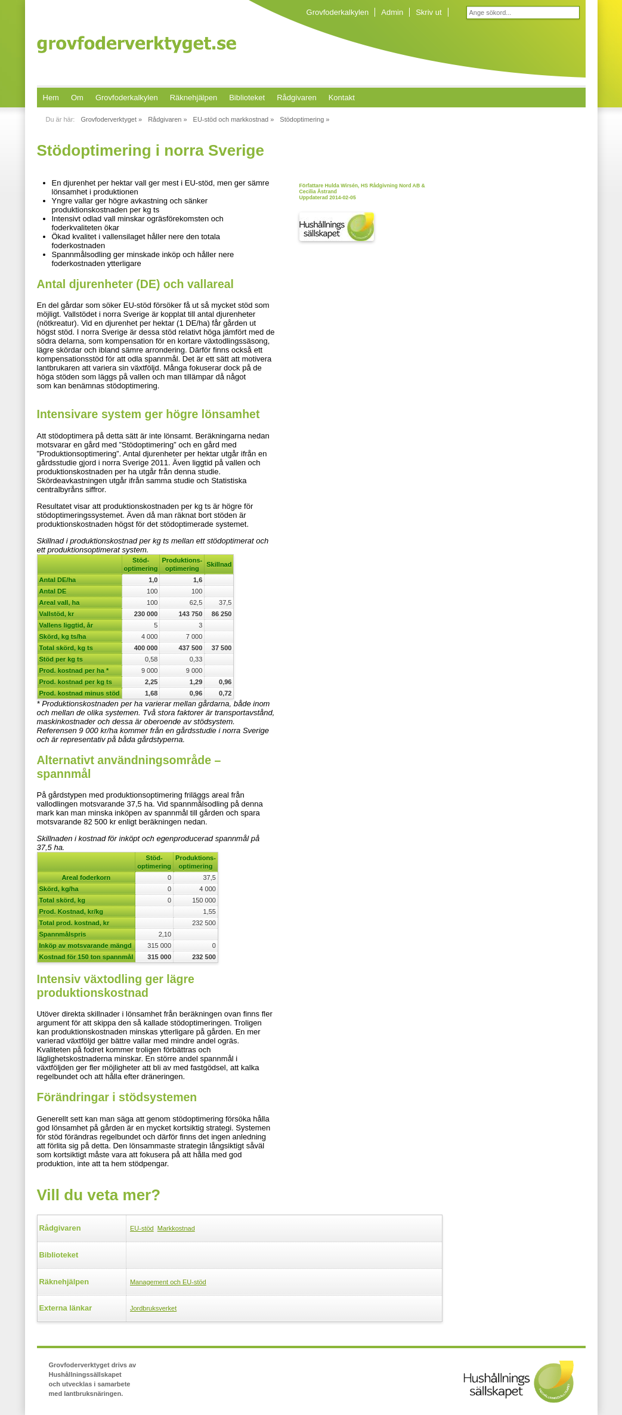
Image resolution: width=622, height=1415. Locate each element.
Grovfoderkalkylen (338, 12)
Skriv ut (428, 12)
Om (77, 97)
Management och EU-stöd (168, 1282)
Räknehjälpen (194, 97)
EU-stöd (142, 1228)
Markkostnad (176, 1228)
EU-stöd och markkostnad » (233, 119)
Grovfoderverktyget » (111, 119)
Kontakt (342, 97)
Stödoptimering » (304, 119)
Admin (392, 12)
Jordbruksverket (153, 1308)
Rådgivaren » (167, 119)
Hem (51, 97)
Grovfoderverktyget (136, 44)
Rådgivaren (297, 97)
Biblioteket (247, 97)
